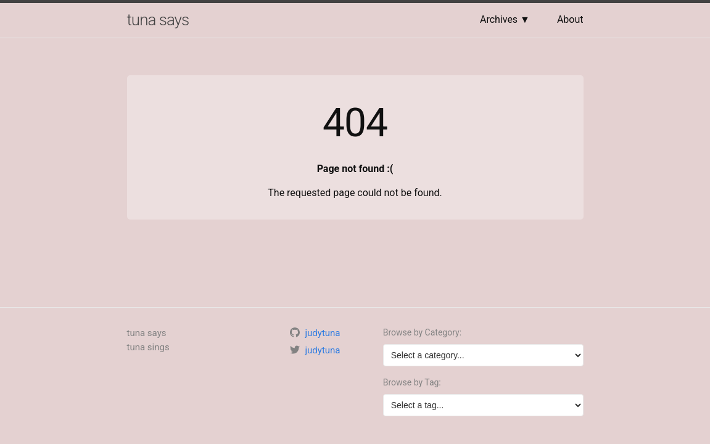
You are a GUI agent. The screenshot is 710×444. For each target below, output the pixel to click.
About (570, 19)
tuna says (158, 19)
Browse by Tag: (412, 382)
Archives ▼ (505, 19)
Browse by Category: (422, 332)
